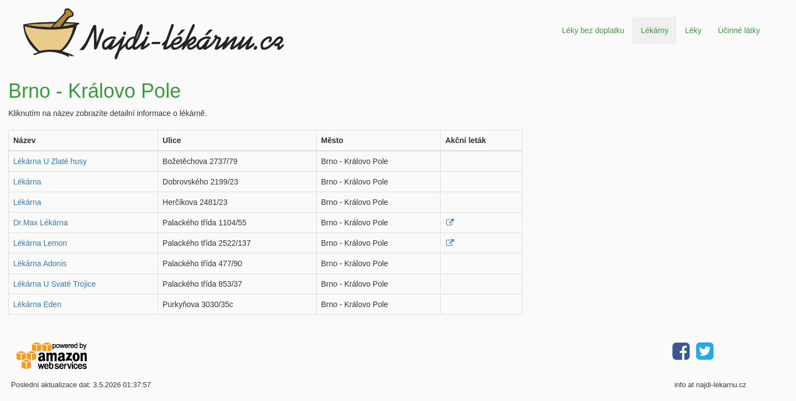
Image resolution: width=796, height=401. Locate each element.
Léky (693, 30)
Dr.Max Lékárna (40, 222)
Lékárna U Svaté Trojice (54, 283)
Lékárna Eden (37, 304)
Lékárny (654, 30)
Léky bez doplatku (593, 30)
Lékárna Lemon (40, 243)
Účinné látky (739, 30)
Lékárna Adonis (40, 263)
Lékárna (27, 181)
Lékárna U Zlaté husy (50, 161)
